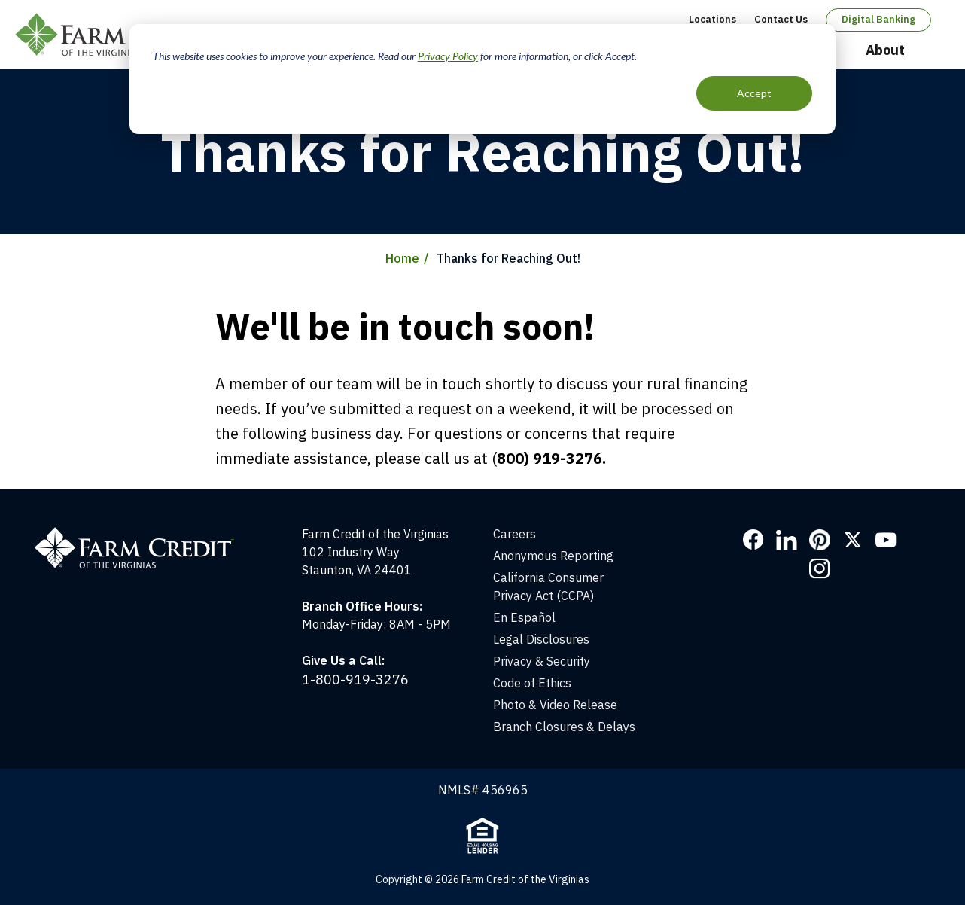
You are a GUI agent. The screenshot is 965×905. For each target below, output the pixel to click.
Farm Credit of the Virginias (122, 34)
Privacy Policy (448, 56)
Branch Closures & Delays (564, 726)
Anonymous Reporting (553, 555)
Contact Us (781, 19)
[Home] (142, 533)
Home (402, 258)
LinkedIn (786, 539)
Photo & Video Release (555, 704)
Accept (754, 93)
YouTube (886, 539)
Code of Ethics (532, 682)
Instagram (819, 568)
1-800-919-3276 (355, 679)
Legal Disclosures (541, 639)
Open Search (935, 51)
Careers (514, 533)
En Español (524, 617)
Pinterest (819, 539)
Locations (712, 19)
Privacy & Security (541, 661)
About (885, 50)
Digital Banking (878, 19)
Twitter (852, 539)
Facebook (753, 539)
